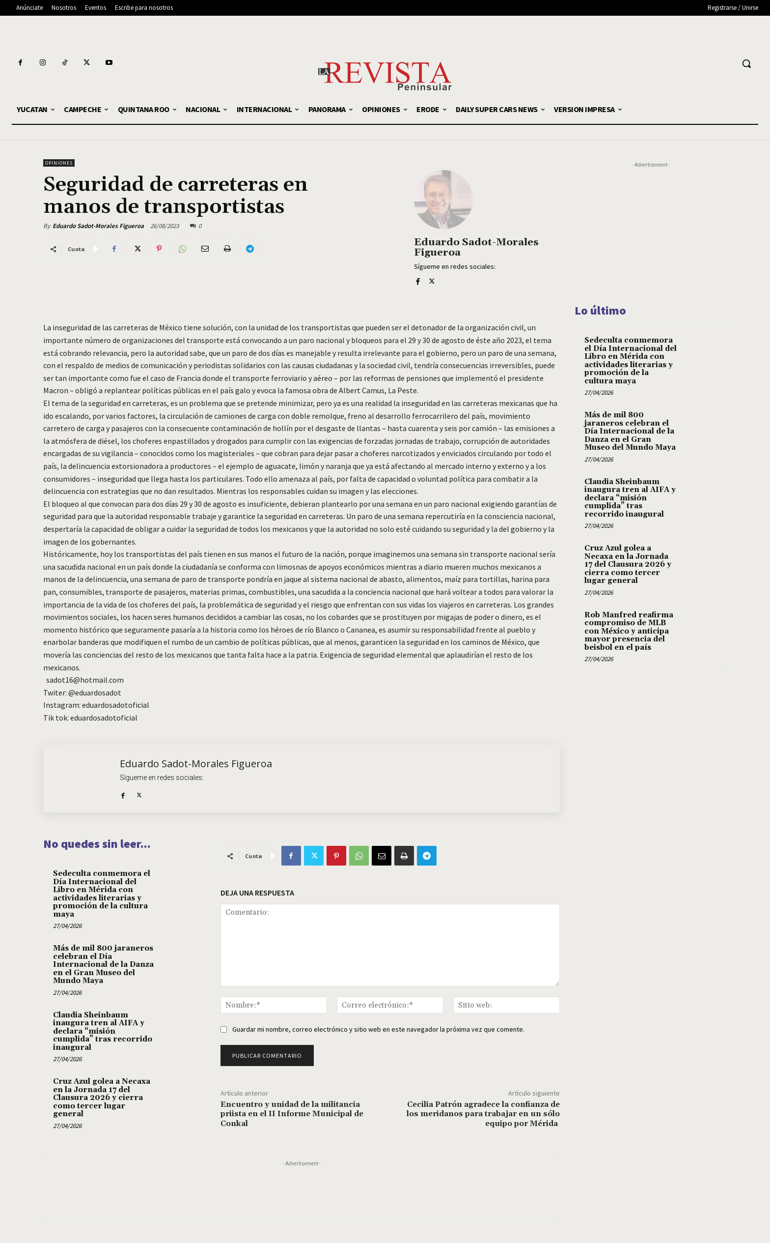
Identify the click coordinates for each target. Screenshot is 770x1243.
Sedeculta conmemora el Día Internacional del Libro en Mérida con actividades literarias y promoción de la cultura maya (101, 894)
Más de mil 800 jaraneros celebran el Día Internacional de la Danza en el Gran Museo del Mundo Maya (103, 964)
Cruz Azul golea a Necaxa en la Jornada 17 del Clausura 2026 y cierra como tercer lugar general (101, 1098)
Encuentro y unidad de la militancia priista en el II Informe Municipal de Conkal (291, 1113)
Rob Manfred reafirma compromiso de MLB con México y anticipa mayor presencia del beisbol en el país (628, 631)
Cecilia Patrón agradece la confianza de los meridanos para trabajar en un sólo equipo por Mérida (483, 1113)
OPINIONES (59, 163)
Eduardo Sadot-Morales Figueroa (98, 226)
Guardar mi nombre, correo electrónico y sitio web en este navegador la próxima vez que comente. (378, 1029)
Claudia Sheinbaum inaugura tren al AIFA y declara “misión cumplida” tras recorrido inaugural (102, 1031)
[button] (746, 63)
